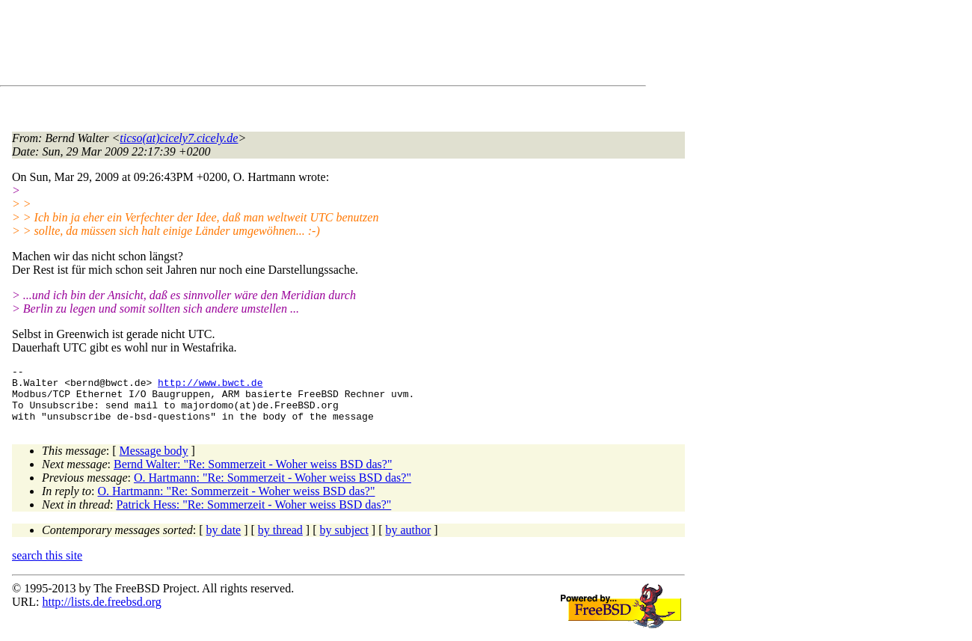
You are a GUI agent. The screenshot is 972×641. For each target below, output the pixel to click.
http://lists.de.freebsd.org (101, 613)
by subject (344, 541)
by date (224, 541)
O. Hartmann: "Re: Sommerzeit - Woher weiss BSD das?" (272, 488)
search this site (47, 566)
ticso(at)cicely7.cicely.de (179, 138)
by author (408, 541)
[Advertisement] (284, 45)
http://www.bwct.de (210, 386)
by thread (280, 541)
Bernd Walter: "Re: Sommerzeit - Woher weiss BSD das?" (253, 475)
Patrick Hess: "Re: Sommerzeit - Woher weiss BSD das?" (253, 515)
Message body (154, 462)
